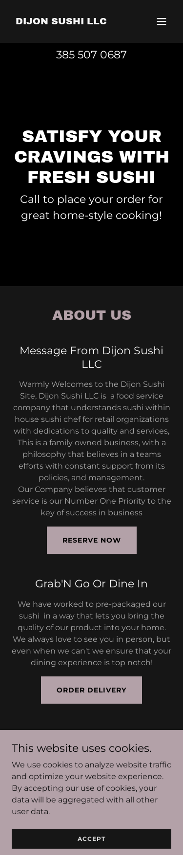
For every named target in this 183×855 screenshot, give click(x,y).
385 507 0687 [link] (91, 54)
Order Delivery (91, 690)
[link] (61, 21)
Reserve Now (91, 540)
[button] (161, 21)
